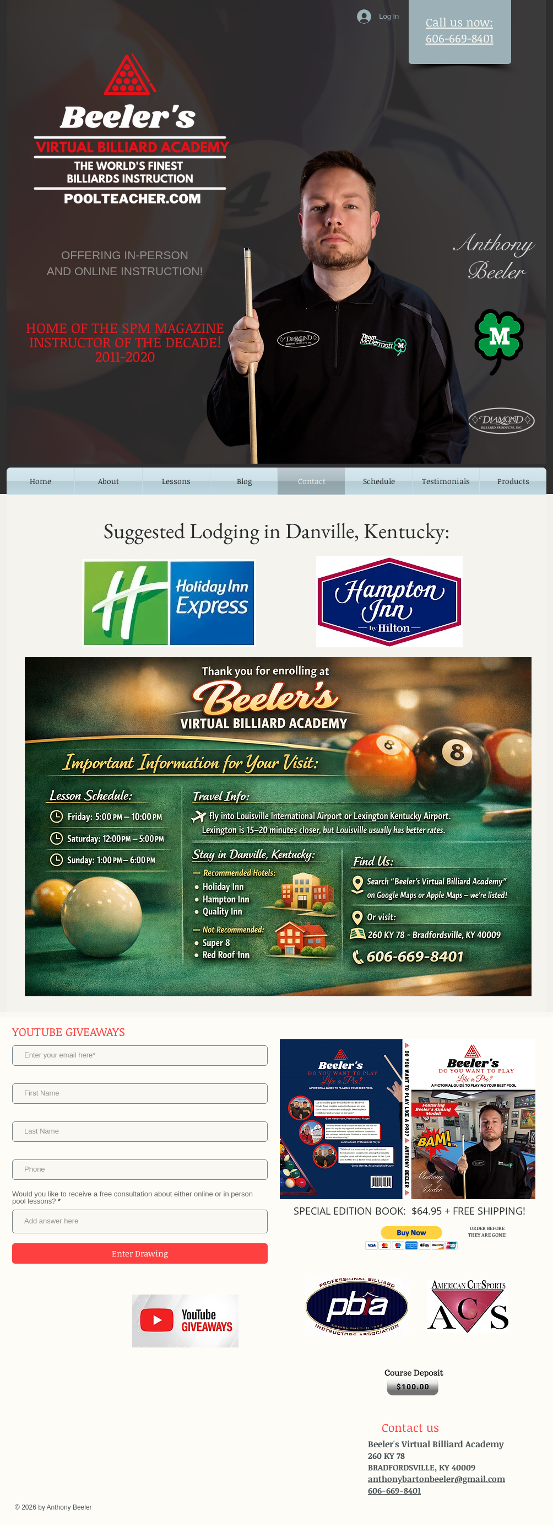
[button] (412, 1238)
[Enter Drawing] (140, 1253)
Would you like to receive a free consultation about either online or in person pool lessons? (132, 1197)
